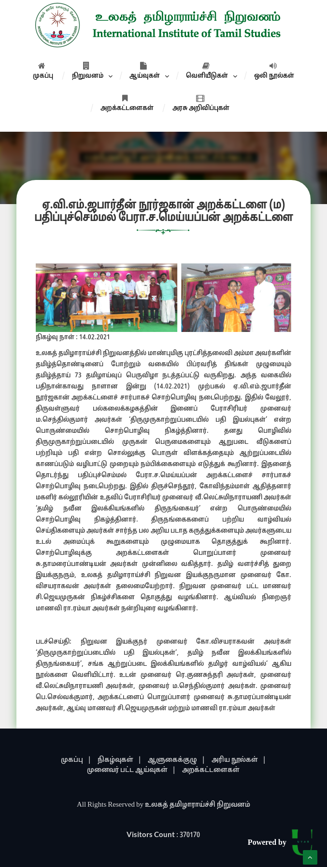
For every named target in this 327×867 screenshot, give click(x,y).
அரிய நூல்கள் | (239, 760)
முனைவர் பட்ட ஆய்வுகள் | (131, 770)
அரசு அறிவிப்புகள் (200, 103)
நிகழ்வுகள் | (120, 760)
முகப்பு (43, 71)
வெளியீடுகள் (207, 71)
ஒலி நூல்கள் (274, 71)
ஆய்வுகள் (144, 71)
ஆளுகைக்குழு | (176, 760)
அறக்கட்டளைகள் (127, 103)
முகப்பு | (76, 760)
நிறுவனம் (87, 71)
